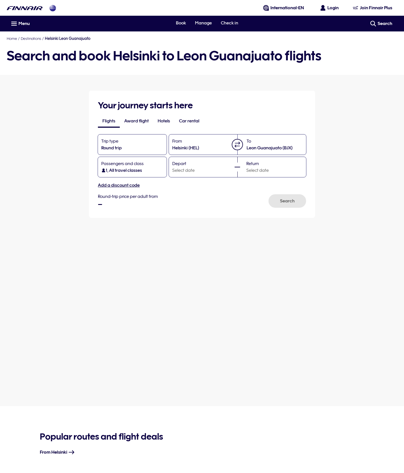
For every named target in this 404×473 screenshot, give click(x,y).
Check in (229, 23)
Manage (203, 23)
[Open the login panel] (330, 7)
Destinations (31, 38)
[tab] (109, 121)
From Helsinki (57, 452)
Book (181, 23)
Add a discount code (119, 185)
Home (12, 38)
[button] (237, 144)
